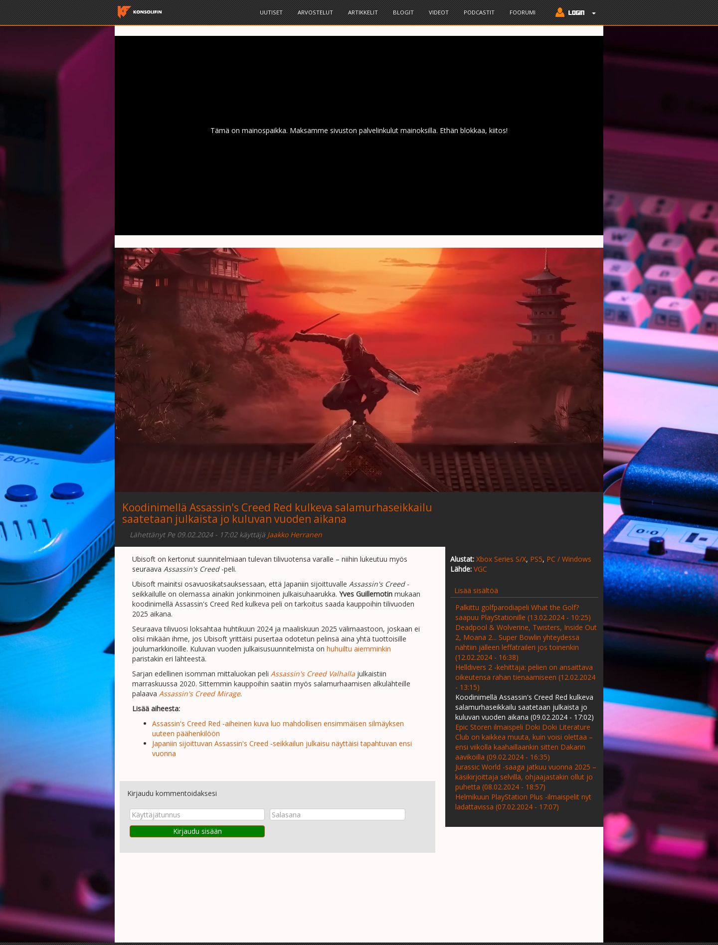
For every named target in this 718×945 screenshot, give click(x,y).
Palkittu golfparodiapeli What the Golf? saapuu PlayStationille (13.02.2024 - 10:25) (523, 612)
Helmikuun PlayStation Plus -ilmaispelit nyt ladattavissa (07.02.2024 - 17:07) (523, 801)
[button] (573, 13)
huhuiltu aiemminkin (359, 648)
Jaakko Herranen (294, 534)
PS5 (536, 559)
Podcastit (479, 12)
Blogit (403, 12)
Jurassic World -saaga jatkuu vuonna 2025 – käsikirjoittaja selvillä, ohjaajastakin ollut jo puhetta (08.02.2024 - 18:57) (525, 776)
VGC (480, 569)
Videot (439, 12)
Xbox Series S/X (501, 559)
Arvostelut (315, 12)
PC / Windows (568, 559)
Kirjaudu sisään (197, 831)
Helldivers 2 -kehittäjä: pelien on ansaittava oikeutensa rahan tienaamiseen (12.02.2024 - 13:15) (525, 677)
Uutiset (271, 12)
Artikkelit (363, 12)
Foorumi (523, 12)
